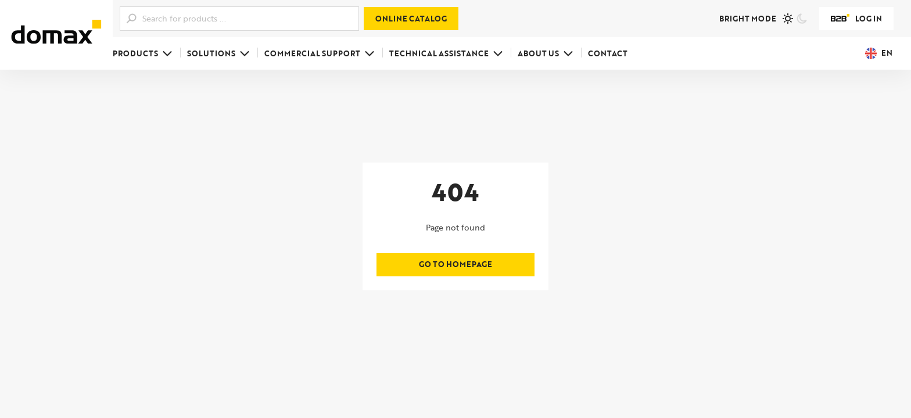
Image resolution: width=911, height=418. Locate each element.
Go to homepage (455, 264)
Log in (856, 18)
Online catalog (411, 18)
